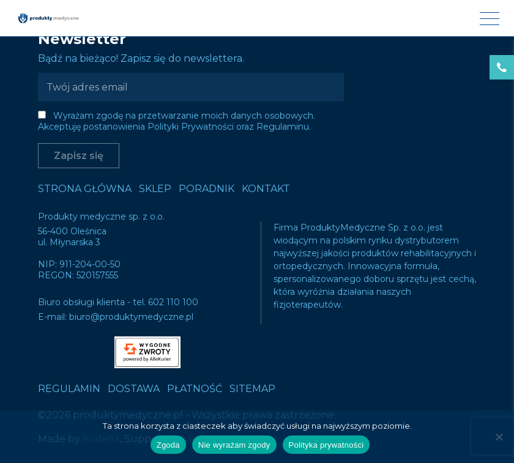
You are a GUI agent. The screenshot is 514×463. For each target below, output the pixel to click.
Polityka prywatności (326, 445)
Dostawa (134, 388)
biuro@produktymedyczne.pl (131, 316)
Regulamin (69, 388)
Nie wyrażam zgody (234, 445)
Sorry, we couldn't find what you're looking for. (257, 231)
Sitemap (252, 388)
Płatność (194, 388)
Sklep (155, 188)
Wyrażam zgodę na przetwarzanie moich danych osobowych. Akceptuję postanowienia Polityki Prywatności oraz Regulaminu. (176, 121)
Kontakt (266, 188)
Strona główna (85, 188)
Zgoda (168, 445)
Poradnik (206, 188)
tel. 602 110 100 (165, 302)
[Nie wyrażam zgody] (499, 437)
